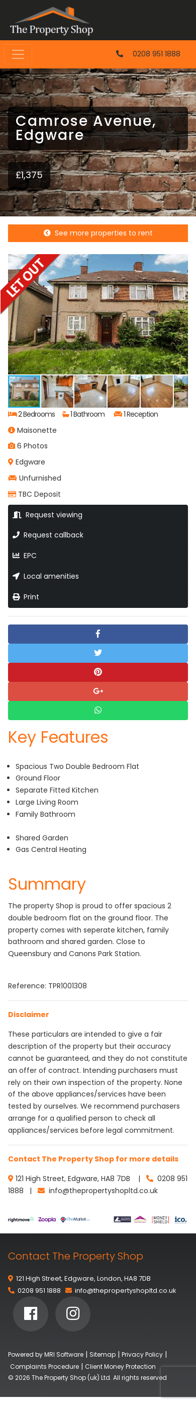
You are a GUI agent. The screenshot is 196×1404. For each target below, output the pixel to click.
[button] (179, 263)
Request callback (48, 535)
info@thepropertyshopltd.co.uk (125, 1290)
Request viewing (47, 515)
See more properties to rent (98, 233)
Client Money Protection (120, 1366)
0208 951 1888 (156, 54)
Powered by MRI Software (45, 1354)
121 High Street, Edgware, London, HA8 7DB (83, 1278)
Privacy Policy (142, 1354)
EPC (25, 556)
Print (26, 597)
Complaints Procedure (44, 1366)
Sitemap (102, 1354)
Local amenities (46, 576)
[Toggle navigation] (18, 54)
